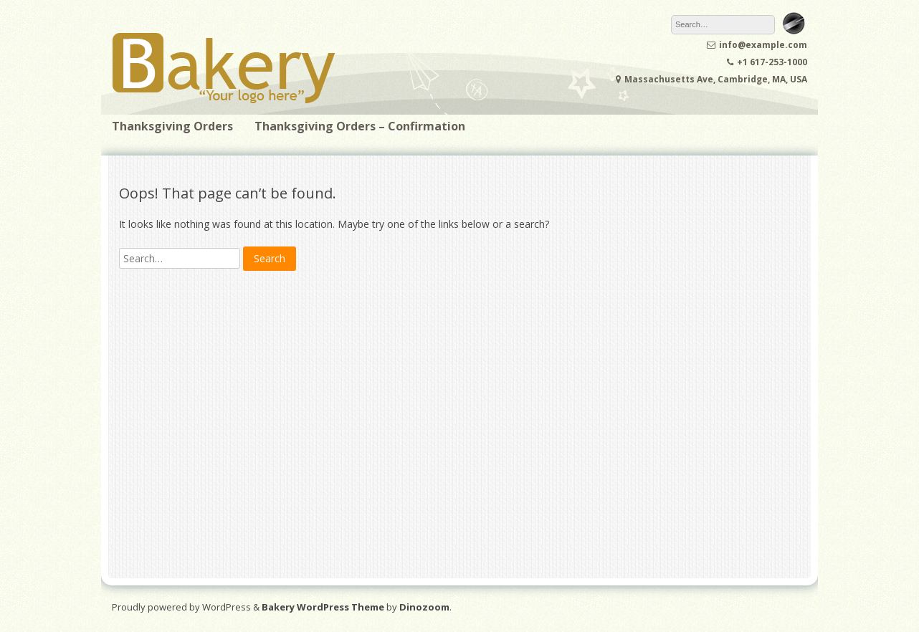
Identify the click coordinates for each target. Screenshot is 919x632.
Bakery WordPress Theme (323, 606)
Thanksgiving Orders (172, 126)
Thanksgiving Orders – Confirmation (359, 126)
